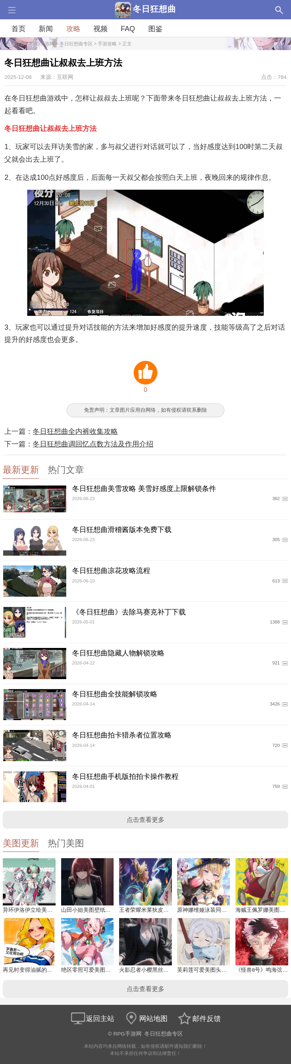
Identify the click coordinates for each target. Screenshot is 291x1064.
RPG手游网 (42, 44)
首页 (18, 29)
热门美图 (66, 843)
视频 (100, 29)
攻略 (73, 29)
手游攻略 (107, 44)
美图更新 (21, 843)
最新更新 (21, 470)
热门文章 (66, 470)
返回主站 (92, 1019)
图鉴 (155, 29)
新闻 (46, 29)
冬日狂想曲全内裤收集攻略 (75, 431)
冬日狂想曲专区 (76, 44)
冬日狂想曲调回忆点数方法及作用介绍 (93, 444)
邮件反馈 (199, 1019)
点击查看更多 (145, 819)
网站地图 (145, 1019)
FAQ (128, 29)
